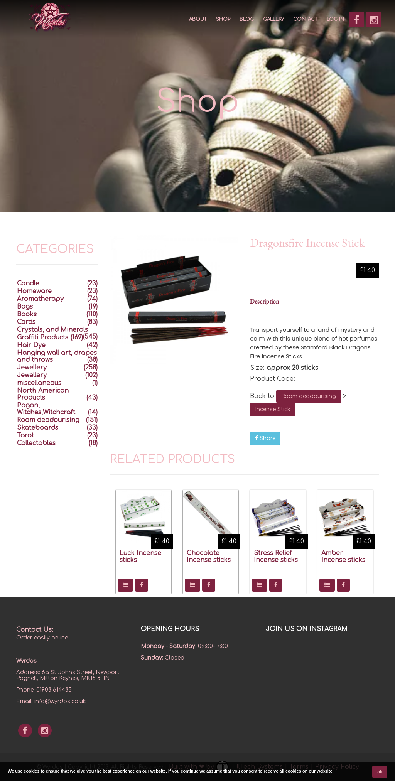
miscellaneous (39, 383)
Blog (247, 19)
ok (379, 771)
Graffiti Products (42, 337)
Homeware (34, 291)
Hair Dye (31, 345)
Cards (26, 322)
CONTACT (305, 19)
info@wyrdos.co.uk (60, 701)
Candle (28, 283)
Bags (25, 306)
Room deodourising (308, 396)
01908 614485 (54, 690)
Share (265, 438)
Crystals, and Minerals (52, 329)
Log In (335, 19)
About (198, 19)
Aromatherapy (40, 298)
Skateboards (37, 427)
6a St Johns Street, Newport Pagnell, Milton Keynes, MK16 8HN (68, 675)
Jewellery (32, 367)
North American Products (43, 394)
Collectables (36, 443)
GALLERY (273, 19)
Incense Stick (272, 409)
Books (27, 314)
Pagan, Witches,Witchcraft (46, 409)
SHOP (223, 19)
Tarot (25, 435)
